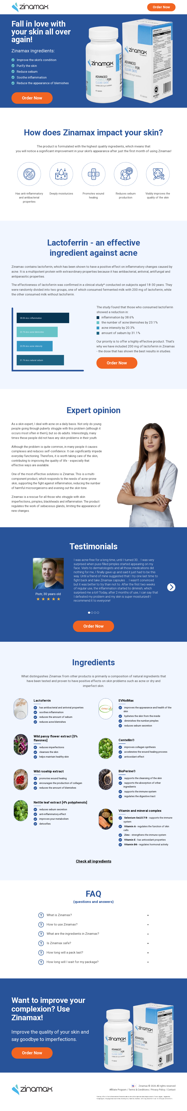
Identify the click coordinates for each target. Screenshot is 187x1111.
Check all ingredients (93, 861)
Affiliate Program (117, 1089)
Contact (171, 1089)
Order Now (161, 7)
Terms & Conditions (139, 1089)
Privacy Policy (158, 1089)
